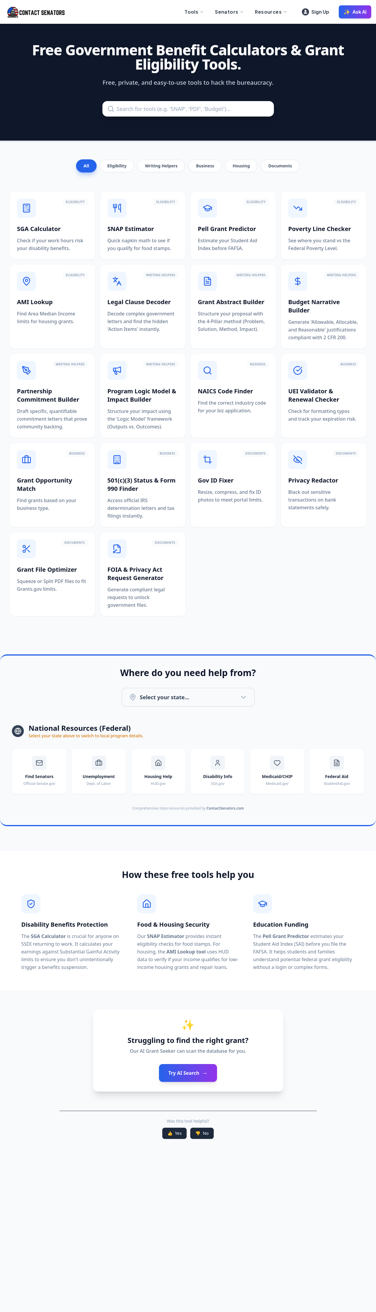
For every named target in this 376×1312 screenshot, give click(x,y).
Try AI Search (188, 1073)
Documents (280, 166)
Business (205, 166)
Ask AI (355, 12)
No (202, 1133)
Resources (271, 12)
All (86, 166)
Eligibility (117, 166)
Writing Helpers (161, 166)
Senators (229, 12)
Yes (174, 1133)
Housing (241, 166)
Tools (194, 12)
